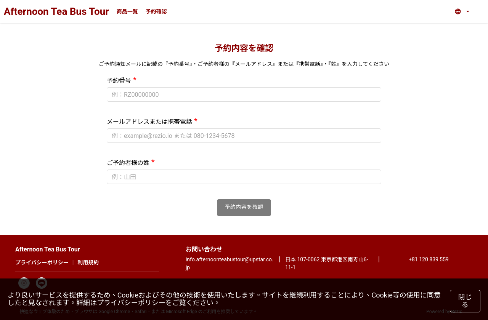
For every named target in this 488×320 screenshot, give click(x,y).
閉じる (465, 301)
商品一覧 (127, 11)
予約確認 (156, 11)
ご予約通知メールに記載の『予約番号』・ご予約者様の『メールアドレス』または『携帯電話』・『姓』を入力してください (244, 64)
